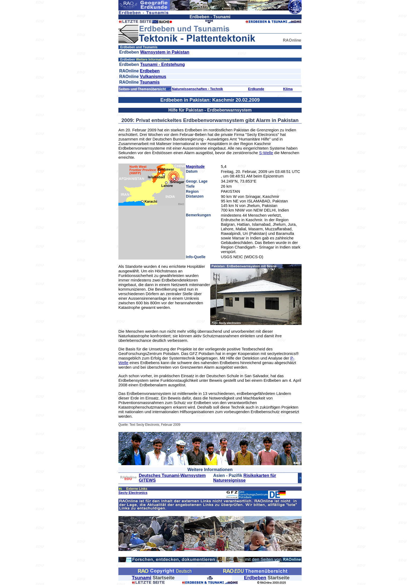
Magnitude (195, 166)
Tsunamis (150, 82)
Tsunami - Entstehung (162, 64)
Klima (287, 89)
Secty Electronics (132, 493)
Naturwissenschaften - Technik (197, 89)
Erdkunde (256, 89)
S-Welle (266, 152)
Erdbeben (150, 71)
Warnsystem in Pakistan (164, 52)
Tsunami (141, 577)
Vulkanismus (153, 76)
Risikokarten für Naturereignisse (244, 478)
